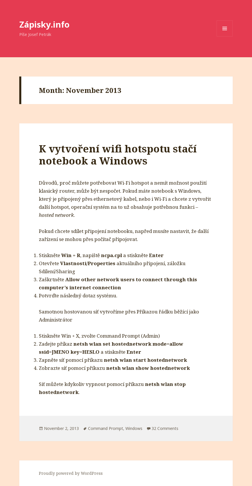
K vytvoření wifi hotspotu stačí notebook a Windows (118, 154)
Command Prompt (105, 428)
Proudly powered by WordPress (71, 473)
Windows (133, 428)
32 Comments (165, 428)
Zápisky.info (44, 24)
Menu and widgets (225, 36)
